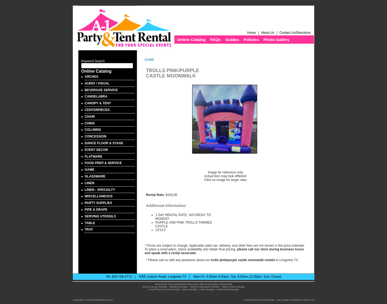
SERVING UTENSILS (100, 216)
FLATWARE (93, 156)
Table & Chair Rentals (233, 287)
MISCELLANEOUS (99, 196)
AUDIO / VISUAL (97, 83)
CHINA (90, 123)
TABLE (90, 223)
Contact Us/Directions (295, 33)
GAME (89, 170)
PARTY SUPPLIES (98, 203)
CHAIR (90, 116)
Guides (232, 39)
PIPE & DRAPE (96, 210)
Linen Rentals (206, 289)
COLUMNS (93, 130)
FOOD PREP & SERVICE (103, 163)
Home (251, 33)
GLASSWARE (95, 176)
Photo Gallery (276, 39)
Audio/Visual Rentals (227, 289)
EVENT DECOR (96, 150)
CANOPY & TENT (98, 103)
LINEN (89, 183)
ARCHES (91, 77)
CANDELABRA (96, 96)
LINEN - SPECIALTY (100, 190)
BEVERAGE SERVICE (101, 90)
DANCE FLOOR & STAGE (104, 143)
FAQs (215, 39)
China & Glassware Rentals (204, 287)
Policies (251, 39)
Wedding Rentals (178, 287)
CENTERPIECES (97, 110)
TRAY (89, 229)
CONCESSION (95, 136)
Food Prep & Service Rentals (164, 289)
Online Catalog (191, 39)
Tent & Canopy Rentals (154, 287)
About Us (267, 33)
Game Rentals (190, 289)
